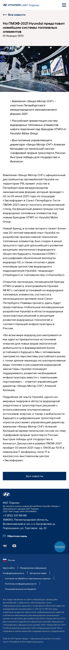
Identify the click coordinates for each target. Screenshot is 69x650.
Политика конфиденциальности (21, 583)
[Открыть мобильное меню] (64, 5)
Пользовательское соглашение (20, 589)
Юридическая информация (33, 568)
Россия (9, 560)
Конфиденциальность (13, 573)
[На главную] (11, 5)
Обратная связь (15, 536)
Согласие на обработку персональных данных (28, 578)
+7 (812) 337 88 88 (15, 515)
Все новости (14, 14)
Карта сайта (8, 568)
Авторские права (38, 573)
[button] (6, 494)
